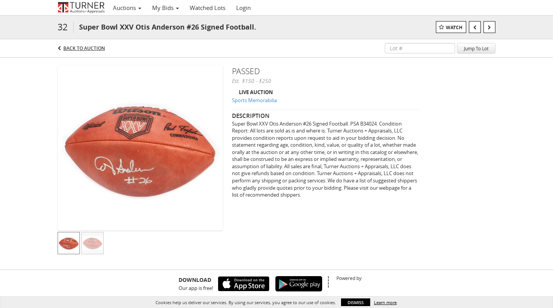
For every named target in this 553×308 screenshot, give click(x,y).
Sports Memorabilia (254, 100)
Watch (454, 27)
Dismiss (356, 302)
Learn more (385, 302)
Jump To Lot (476, 48)
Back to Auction (84, 48)
